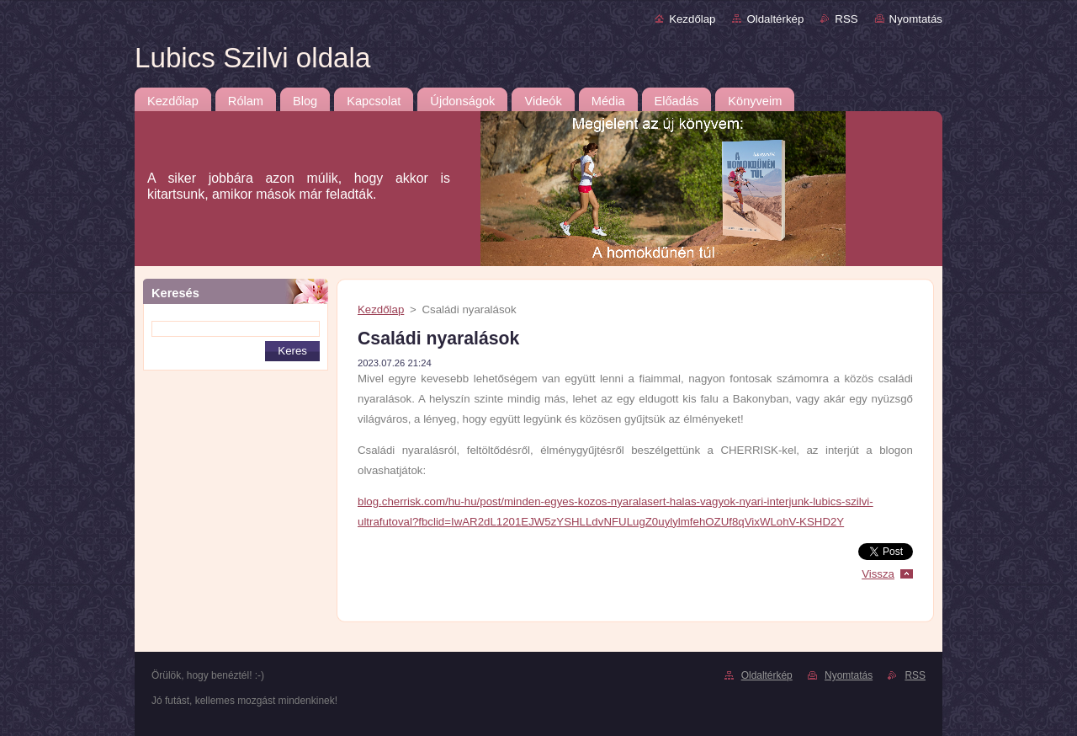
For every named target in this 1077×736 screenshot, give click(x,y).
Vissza (878, 574)
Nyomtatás (915, 19)
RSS (846, 19)
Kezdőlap (692, 19)
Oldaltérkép (775, 19)
